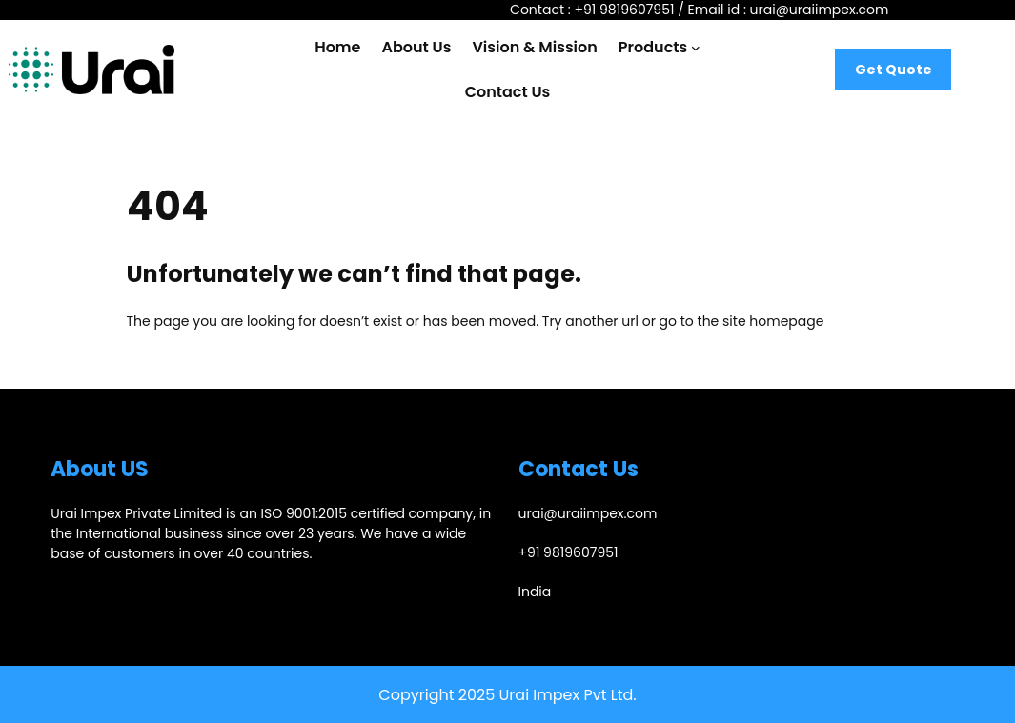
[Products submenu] (695, 47)
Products (653, 47)
